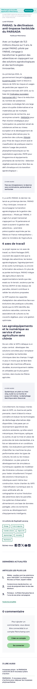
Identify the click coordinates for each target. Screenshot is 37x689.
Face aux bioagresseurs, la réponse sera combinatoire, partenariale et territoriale (18, 187)
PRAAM (27, 137)
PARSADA (25, 117)
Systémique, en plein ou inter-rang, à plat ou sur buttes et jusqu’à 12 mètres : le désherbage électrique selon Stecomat (17, 395)
